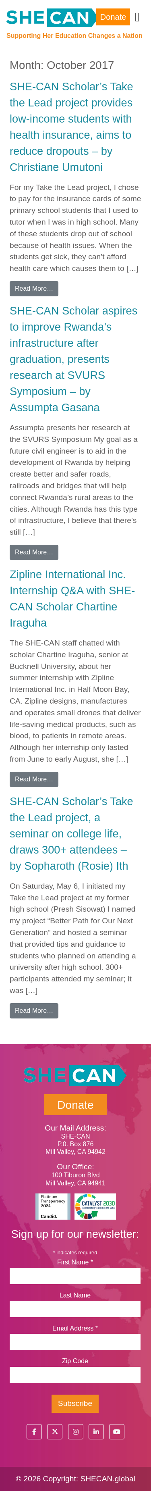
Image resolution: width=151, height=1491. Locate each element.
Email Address (75, 1328)
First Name (75, 1262)
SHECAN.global (107, 1478)
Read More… (36, 287)
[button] (34, 1431)
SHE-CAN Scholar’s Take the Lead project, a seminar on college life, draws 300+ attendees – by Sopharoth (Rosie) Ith (71, 833)
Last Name (75, 1295)
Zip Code (75, 1361)
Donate (113, 16)
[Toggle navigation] (137, 17)
